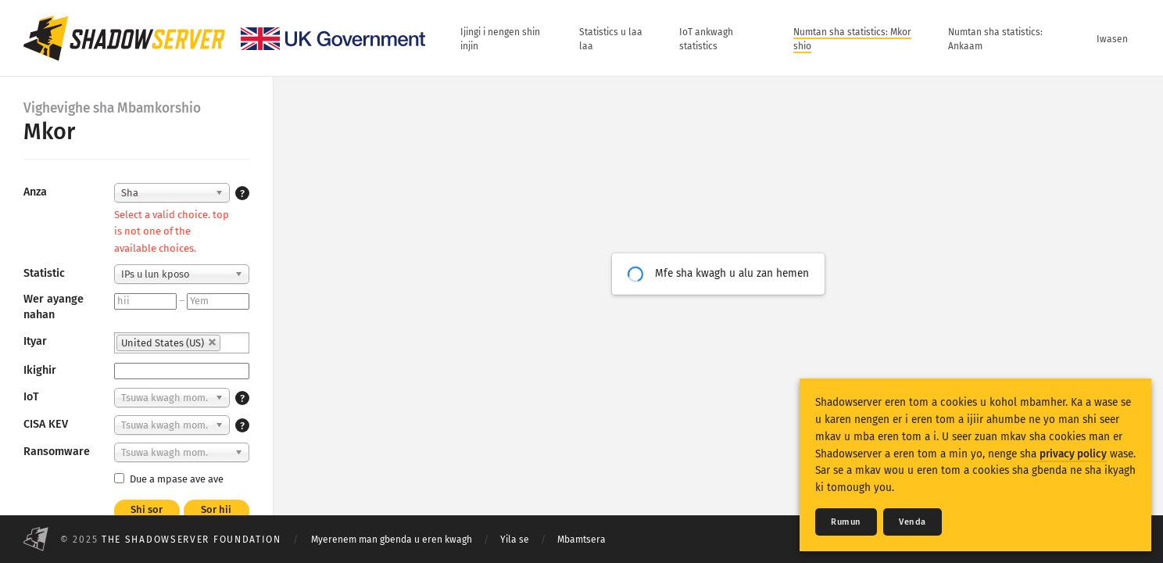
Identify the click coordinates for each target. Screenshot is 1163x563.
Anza (35, 192)
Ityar (35, 341)
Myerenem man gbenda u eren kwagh (391, 539)
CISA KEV (45, 424)
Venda (912, 522)
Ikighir (39, 370)
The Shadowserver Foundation (191, 539)
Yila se (514, 539)
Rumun (846, 522)
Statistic (44, 273)
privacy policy (1073, 454)
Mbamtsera (581, 539)
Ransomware (56, 451)
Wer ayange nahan (53, 306)
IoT (31, 396)
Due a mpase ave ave (169, 479)
